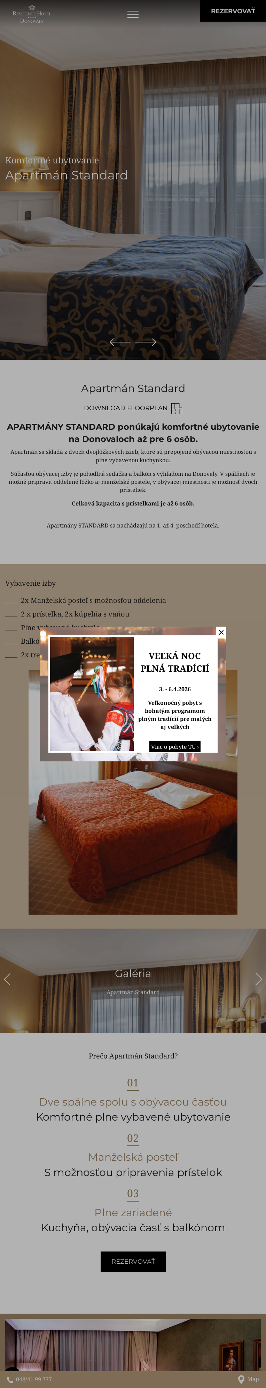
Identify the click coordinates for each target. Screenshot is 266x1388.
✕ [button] (221, 632)
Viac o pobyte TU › (175, 747)
